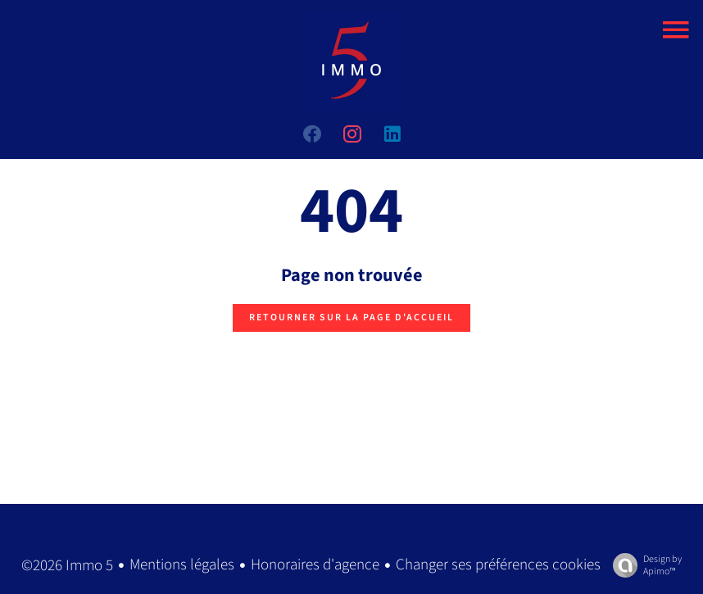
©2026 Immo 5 (67, 566)
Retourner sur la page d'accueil (351, 317)
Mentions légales (181, 565)
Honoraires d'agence (315, 565)
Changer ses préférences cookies (498, 565)
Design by (643, 565)
